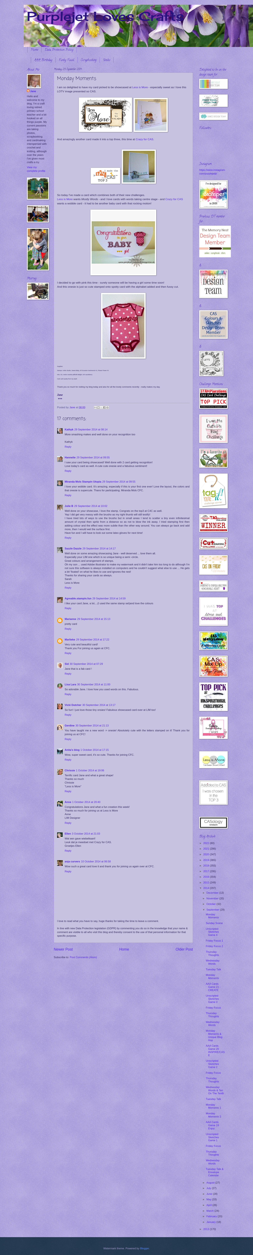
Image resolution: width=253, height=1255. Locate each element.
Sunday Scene (214, 923)
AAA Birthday (43, 60)
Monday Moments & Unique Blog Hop (214, 1035)
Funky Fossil (66, 60)
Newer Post (63, 949)
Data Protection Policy (59, 50)
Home (34, 50)
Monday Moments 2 (213, 1115)
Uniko (106, 60)
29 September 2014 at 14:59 (109, 598)
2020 (206, 854)
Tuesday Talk (213, 969)
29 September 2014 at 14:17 (99, 548)
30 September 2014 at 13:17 (98, 705)
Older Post (184, 949)
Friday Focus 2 (214, 946)
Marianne (70, 619)
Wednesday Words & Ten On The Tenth (215, 1090)
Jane (33, 91)
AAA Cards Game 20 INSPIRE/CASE (215, 1050)
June (209, 1193)
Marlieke (70, 639)
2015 (206, 882)
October (211, 904)
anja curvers (72, 861)
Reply (68, 446)
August (210, 1182)
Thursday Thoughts (212, 953)
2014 (206, 888)
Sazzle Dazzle (73, 548)
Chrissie (70, 770)
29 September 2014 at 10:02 (90, 506)
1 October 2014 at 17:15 (94, 749)
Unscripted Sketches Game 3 (212, 999)
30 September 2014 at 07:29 (86, 663)
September (213, 909)
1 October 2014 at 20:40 (86, 802)
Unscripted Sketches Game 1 (212, 1137)
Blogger (144, 1248)
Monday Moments (212, 916)
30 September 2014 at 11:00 (93, 684)
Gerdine (70, 725)
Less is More (140, 87)
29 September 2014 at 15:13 (93, 619)
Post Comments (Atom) (83, 957)
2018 (206, 865)
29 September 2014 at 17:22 (92, 639)
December (212, 892)
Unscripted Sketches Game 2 (212, 1064)
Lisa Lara (70, 684)
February (212, 1216)
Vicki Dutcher (73, 705)
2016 (206, 876)
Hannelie (70, 457)
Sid (67, 663)
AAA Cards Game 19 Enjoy (212, 1125)
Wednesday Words (212, 962)
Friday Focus (213, 1007)
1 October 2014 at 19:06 (90, 770)
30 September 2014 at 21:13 (92, 725)
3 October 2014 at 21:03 (86, 833)
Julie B (69, 506)
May (209, 1199)
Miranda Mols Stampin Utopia (83, 481)
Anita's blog (72, 749)
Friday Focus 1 (214, 940)
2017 (206, 871)
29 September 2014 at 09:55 (93, 457)
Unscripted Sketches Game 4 (212, 932)
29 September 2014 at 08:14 (91, 429)
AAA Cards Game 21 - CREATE (213, 987)
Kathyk (69, 429)
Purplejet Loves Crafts (105, 16)
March (210, 1210)
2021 (206, 848)
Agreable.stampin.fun (78, 598)
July (209, 1188)
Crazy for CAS (144, 139)
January (211, 1222)
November (212, 898)
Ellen (68, 833)
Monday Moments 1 (213, 1106)
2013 (206, 1229)
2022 (206, 843)
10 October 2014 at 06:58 (96, 861)
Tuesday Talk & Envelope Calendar (214, 1172)
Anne (68, 802)
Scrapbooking (88, 60)
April (209, 1205)
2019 (206, 860)
